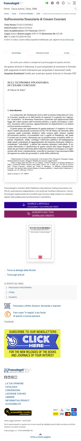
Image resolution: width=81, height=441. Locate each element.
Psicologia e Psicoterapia (20, 288)
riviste (14, 14)
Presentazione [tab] (42, 53)
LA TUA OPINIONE (14, 383)
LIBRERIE (9, 397)
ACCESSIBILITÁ (13, 404)
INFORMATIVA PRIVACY (17, 400)
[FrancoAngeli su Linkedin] (9, 378)
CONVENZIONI (12, 390)
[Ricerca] (75, 9)
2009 (38, 14)
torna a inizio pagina (40, 437)
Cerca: (7, 8)
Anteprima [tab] (16, 53)
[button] (46, 3)
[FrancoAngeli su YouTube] (15, 378)
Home (6, 14)
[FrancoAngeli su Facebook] (5, 378)
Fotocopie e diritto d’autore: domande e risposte (37, 305)
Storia (11, 292)
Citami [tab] (66, 53)
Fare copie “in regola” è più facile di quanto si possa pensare (29, 314)
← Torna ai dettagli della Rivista (20, 270)
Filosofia (13, 297)
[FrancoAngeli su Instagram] (12, 378)
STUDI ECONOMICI (26, 14)
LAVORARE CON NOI (15, 393)
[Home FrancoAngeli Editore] (14, 3)
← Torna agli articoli (14, 274)
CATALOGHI (11, 387)
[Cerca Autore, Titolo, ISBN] (42, 9)
